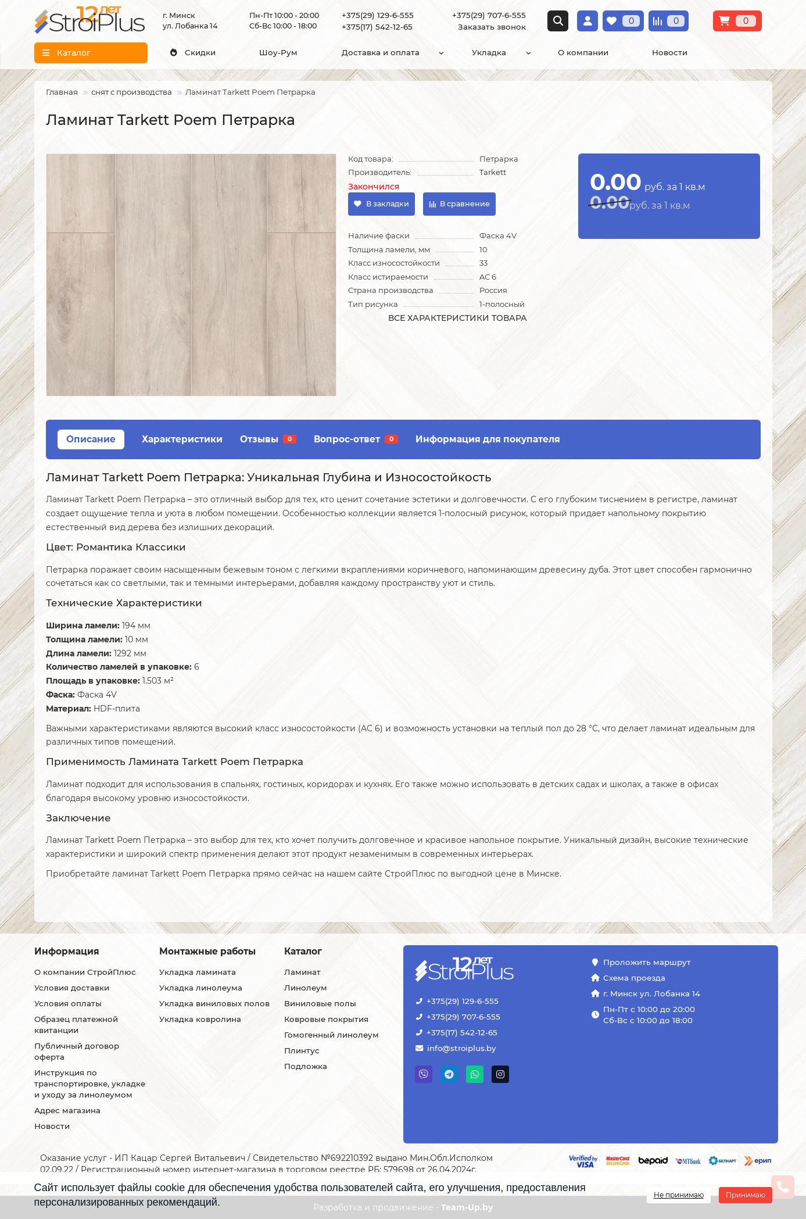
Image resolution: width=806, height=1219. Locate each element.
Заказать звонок (492, 26)
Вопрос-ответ (356, 439)
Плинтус (302, 1050)
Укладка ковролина (200, 1019)
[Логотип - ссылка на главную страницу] (500, 970)
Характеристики (182, 439)
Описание (91, 439)
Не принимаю (679, 1195)
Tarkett (492, 172)
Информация (66, 951)
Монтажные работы (207, 951)
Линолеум (305, 987)
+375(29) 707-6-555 (489, 15)
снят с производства (131, 91)
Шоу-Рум (278, 52)
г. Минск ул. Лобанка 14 (651, 993)
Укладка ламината (197, 972)
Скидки (192, 52)
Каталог (303, 951)
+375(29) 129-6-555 (378, 15)
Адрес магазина (67, 1110)
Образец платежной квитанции (76, 1024)
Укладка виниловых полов (214, 1003)
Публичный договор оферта (76, 1051)
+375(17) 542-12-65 (377, 26)
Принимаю (745, 1195)
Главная (62, 91)
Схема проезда (634, 977)
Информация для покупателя (487, 439)
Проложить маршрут (647, 962)
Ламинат (302, 972)
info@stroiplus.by (461, 1048)
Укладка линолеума (200, 987)
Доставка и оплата (381, 52)
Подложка (305, 1066)
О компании (583, 52)
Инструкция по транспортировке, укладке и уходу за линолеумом (89, 1083)
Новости (669, 52)
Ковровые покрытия (326, 1019)
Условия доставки (71, 987)
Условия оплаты (68, 1003)
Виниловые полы (320, 1003)
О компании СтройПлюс (85, 972)
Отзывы (268, 439)
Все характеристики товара (457, 318)
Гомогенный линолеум (331, 1034)
